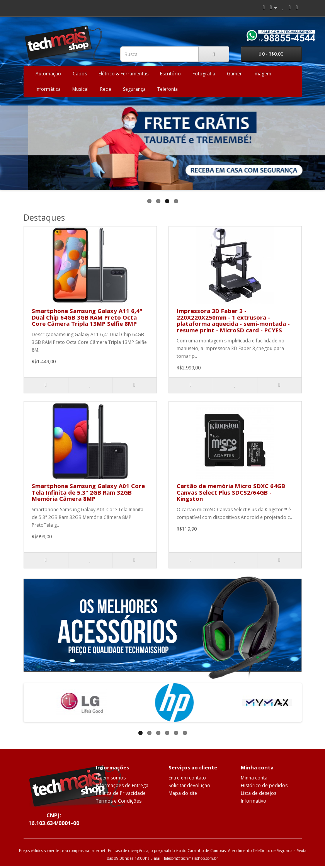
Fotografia (203, 73)
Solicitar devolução (189, 785)
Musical (80, 89)
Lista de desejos (258, 793)
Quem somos (111, 777)
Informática (48, 89)
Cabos (80, 73)
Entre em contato (187, 777)
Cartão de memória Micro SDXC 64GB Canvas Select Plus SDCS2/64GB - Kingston (231, 492)
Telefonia (167, 89)
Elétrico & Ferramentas (123, 73)
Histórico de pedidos (264, 785)
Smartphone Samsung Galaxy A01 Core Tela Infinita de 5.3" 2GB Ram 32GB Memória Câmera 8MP (88, 492)
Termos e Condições (118, 801)
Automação (48, 73)
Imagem (262, 73)
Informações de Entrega (122, 785)
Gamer (234, 73)
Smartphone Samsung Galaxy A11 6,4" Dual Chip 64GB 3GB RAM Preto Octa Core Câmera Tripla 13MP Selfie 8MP (87, 317)
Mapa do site (182, 793)
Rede (105, 89)
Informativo (253, 801)
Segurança (134, 89)
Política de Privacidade (121, 793)
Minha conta (254, 777)
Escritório (170, 73)
